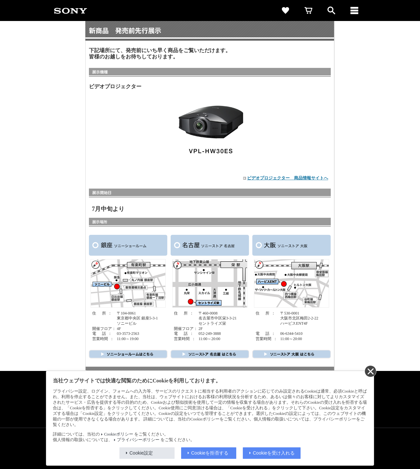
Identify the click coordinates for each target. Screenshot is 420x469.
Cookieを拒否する (210, 453)
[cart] (308, 10)
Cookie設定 (141, 453)
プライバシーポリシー (138, 440)
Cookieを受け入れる (274, 453)
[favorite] (285, 10)
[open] (331, 10)
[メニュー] (354, 10)
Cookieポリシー (118, 434)
